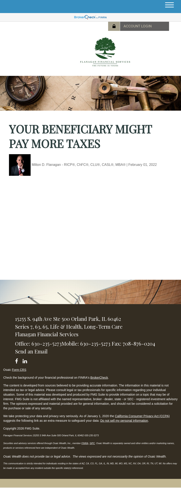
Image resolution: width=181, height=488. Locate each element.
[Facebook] (18, 360)
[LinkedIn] (25, 360)
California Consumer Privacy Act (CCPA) (142, 416)
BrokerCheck (99, 377)
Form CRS (19, 369)
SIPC (92, 443)
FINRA (84, 443)
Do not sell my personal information (124, 420)
